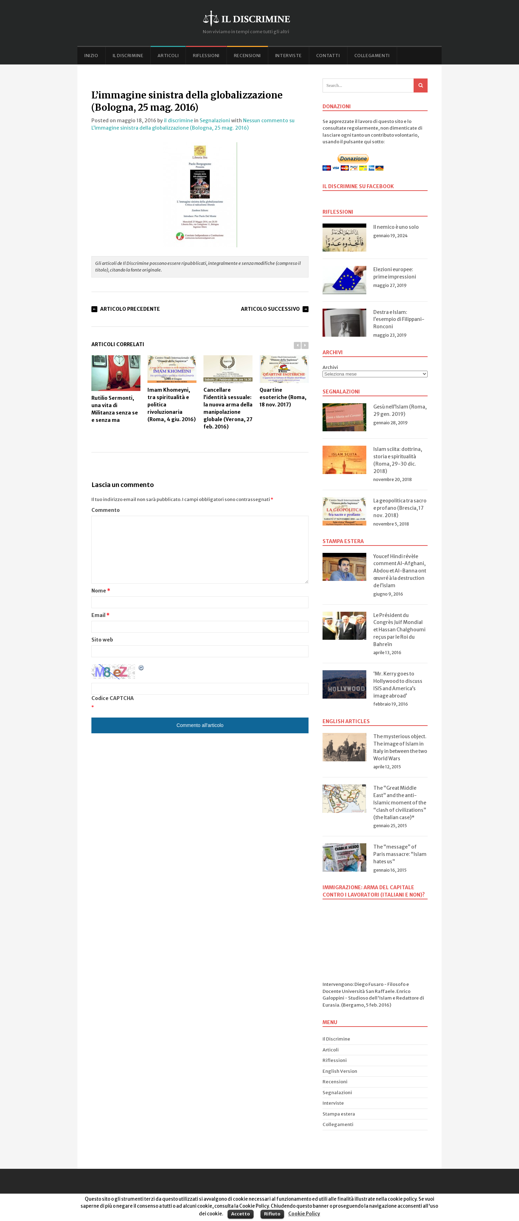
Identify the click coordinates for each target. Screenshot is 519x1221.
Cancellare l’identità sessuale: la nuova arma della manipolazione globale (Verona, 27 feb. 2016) (227, 392)
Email (100, 615)
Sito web (102, 640)
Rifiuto (272, 1214)
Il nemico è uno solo (396, 227)
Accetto (240, 1214)
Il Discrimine (128, 55)
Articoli (168, 55)
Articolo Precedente (130, 309)
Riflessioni (206, 55)
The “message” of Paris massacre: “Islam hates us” (400, 854)
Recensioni (247, 55)
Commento (105, 510)
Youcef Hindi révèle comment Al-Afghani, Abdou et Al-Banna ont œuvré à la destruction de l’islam (399, 571)
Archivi (330, 367)
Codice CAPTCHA (112, 698)
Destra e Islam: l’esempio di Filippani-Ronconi (398, 319)
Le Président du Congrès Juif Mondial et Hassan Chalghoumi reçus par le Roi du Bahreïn (399, 629)
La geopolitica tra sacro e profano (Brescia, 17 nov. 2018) (400, 508)
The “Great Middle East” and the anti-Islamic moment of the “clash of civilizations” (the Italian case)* (399, 802)
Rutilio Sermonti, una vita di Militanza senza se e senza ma (115, 389)
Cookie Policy (304, 1214)
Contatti (328, 55)
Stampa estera (339, 1114)
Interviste (288, 55)
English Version (340, 1071)
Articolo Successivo (270, 309)
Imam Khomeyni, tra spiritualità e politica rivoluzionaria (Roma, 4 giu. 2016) (171, 389)
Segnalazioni (215, 120)
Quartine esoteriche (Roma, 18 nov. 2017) (284, 381)
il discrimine (178, 120)
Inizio (91, 55)
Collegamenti (372, 55)
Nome (100, 591)
